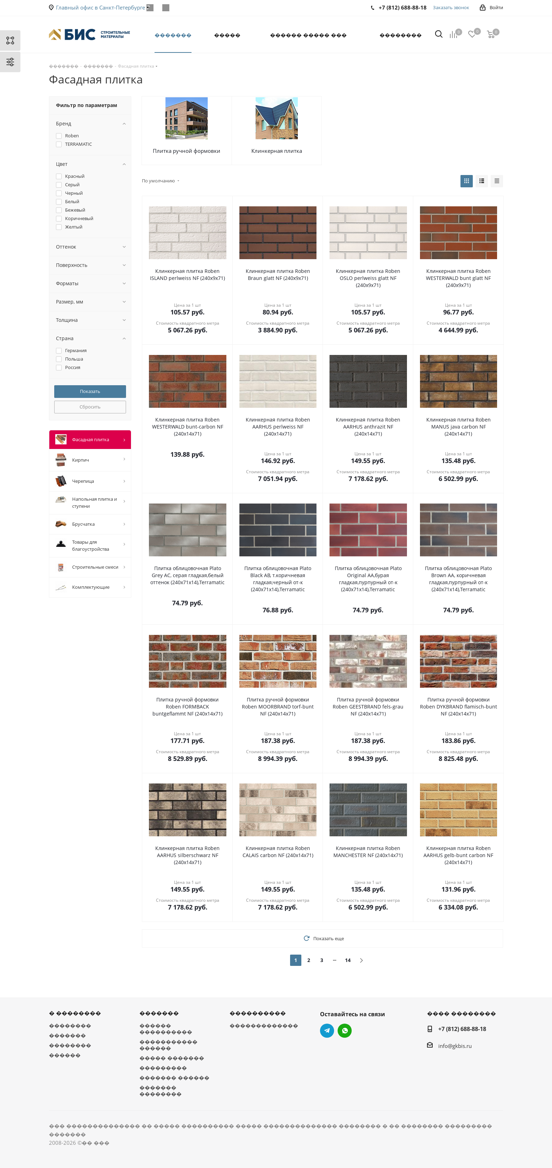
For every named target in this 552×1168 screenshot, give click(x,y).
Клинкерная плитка (276, 150)
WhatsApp (166, 7)
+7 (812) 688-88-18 (462, 1029)
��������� (163, 1067)
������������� (264, 1025)
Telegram (327, 1031)
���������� (258, 1013)
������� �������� (160, 1090)
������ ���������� (165, 1028)
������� (67, 1035)
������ (65, 1054)
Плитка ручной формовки (186, 150)
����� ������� (171, 1057)
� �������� (75, 1013)
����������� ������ (168, 1044)
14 (348, 960)
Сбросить (90, 407)
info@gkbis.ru (455, 1045)
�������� (70, 1025)
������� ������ (174, 1077)
